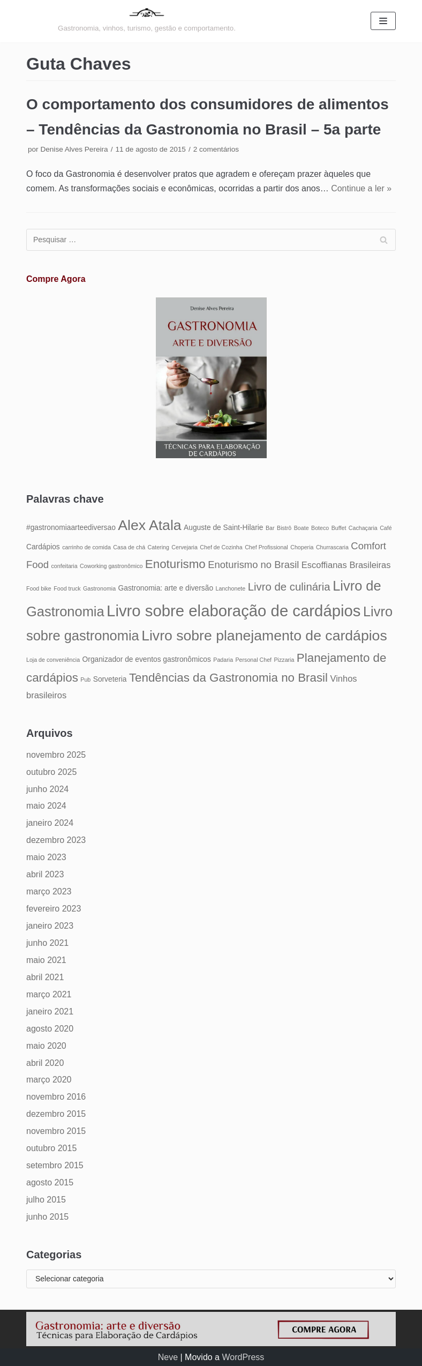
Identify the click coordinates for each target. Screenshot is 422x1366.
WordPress (243, 1357)
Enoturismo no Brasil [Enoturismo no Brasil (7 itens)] (253, 564)
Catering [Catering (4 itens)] (158, 547)
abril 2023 (45, 874)
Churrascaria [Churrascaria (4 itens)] (332, 547)
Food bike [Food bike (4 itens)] (38, 588)
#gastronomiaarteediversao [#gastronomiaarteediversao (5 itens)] (71, 528)
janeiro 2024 (49, 822)
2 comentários (216, 149)
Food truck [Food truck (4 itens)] (67, 588)
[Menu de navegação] (383, 21)
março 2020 (49, 1079)
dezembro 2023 (56, 840)
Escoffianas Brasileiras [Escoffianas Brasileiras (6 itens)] (346, 565)
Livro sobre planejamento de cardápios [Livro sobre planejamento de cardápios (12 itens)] (264, 636)
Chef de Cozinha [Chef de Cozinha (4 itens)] (221, 547)
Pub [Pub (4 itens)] (85, 679)
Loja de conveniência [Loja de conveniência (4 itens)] (53, 659)
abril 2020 (45, 1063)
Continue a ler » (361, 188)
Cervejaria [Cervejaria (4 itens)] (184, 547)
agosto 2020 (49, 1028)
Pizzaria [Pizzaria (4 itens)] (284, 659)
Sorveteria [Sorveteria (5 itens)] (110, 679)
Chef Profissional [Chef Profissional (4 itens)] (266, 547)
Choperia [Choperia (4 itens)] (301, 547)
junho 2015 (47, 1216)
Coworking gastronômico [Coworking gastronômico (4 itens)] (111, 566)
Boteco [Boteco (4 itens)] (320, 528)
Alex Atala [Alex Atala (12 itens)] (149, 525)
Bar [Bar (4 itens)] (270, 528)
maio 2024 (46, 805)
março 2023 (49, 891)
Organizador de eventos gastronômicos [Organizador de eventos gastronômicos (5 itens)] (146, 659)
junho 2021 (47, 942)
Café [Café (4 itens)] (386, 528)
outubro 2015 (51, 1148)
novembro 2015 (56, 1131)
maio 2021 (46, 960)
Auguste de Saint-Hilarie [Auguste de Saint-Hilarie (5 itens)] (223, 528)
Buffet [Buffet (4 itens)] (338, 528)
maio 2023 (46, 857)
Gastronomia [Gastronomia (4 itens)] (99, 588)
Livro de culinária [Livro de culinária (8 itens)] (289, 587)
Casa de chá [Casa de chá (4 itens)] (129, 547)
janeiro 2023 (49, 925)
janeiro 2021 (49, 1011)
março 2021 (49, 994)
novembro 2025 (56, 754)
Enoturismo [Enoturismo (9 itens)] (175, 564)
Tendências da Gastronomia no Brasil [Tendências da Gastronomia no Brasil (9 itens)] (228, 677)
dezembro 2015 (56, 1113)
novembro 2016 (56, 1096)
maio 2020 (46, 1045)
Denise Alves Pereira (74, 149)
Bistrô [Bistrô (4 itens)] (284, 528)
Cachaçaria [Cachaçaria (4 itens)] (363, 528)
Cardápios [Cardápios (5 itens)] (43, 547)
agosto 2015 (49, 1182)
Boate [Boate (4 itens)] (301, 528)
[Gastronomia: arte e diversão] (147, 21)
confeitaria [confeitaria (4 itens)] (64, 566)
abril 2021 (45, 977)
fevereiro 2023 (53, 908)
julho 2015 (46, 1199)
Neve (168, 1357)
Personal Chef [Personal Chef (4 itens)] (254, 659)
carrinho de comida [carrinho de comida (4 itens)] (86, 547)
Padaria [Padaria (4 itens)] (223, 659)
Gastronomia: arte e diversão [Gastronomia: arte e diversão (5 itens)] (166, 588)
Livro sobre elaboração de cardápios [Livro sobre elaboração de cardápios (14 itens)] (233, 610)
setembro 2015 (55, 1165)
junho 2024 (47, 789)
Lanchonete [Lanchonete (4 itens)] (231, 588)
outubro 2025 (51, 772)
